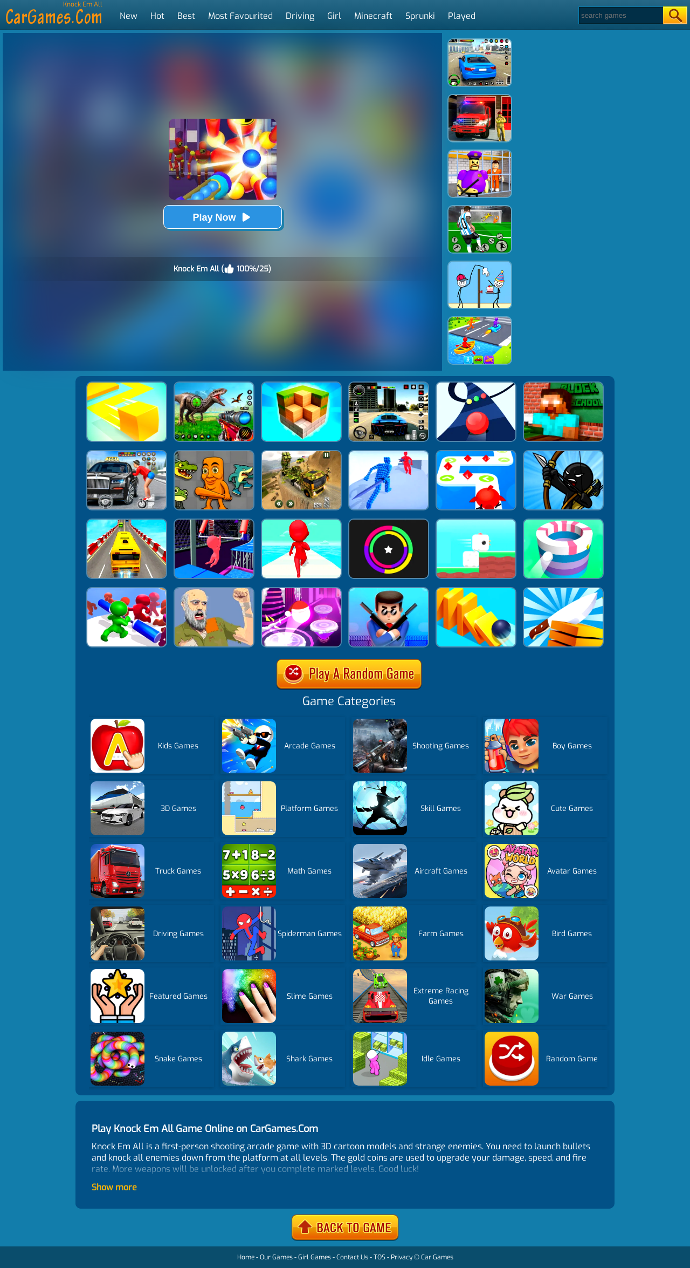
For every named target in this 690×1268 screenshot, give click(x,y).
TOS (379, 1257)
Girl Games (314, 1257)
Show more (114, 1187)
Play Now (222, 217)
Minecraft (373, 16)
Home (245, 1257)
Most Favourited (240, 16)
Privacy (401, 1257)
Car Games (437, 1257)
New (128, 16)
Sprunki (420, 16)
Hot (157, 16)
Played (461, 16)
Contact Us (352, 1257)
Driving (300, 16)
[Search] (620, 15)
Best (186, 16)
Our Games (276, 1257)
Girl (334, 16)
